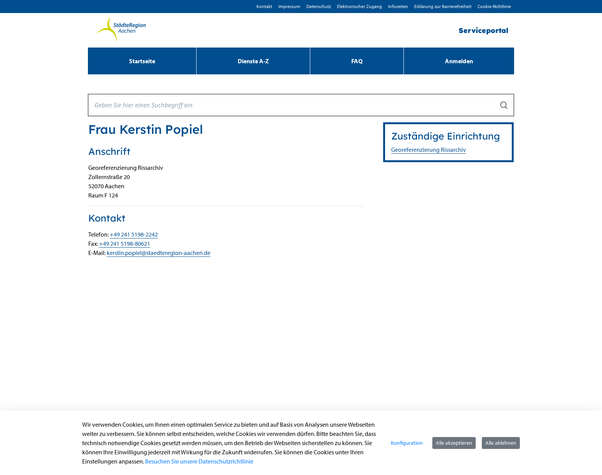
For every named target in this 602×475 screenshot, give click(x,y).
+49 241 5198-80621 (124, 243)
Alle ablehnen (500, 442)
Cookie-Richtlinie (494, 6)
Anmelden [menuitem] (459, 61)
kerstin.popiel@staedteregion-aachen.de (158, 252)
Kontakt (264, 6)
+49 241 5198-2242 (134, 234)
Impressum (289, 6)
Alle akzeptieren (454, 442)
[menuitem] (142, 61)
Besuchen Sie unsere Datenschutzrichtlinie (199, 461)
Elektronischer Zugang (359, 6)
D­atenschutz (318, 6)
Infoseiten (398, 6)
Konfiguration (407, 442)
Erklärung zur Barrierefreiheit (442, 6)
